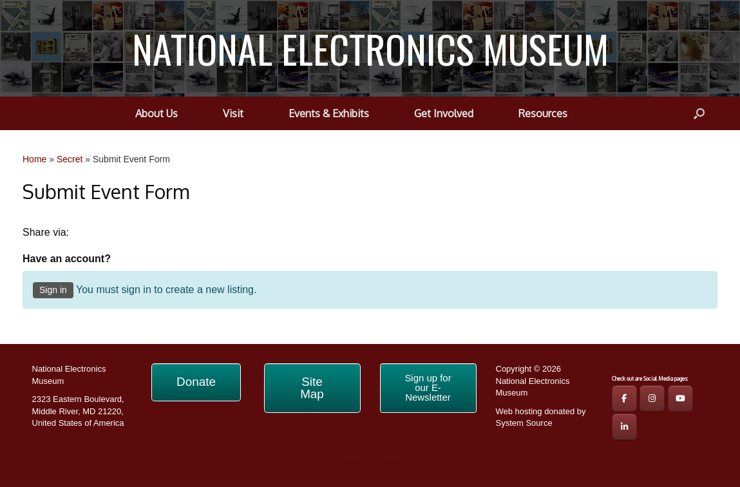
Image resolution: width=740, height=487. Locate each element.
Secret (69, 159)
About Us (156, 113)
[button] (699, 113)
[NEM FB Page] (624, 398)
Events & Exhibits (329, 113)
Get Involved (443, 113)
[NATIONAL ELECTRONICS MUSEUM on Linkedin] (624, 427)
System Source (524, 423)
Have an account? (67, 258)
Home (34, 159)
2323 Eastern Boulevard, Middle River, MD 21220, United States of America (78, 411)
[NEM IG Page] (652, 398)
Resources (542, 113)
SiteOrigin (387, 462)
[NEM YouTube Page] (680, 398)
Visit (233, 113)
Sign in (53, 290)
